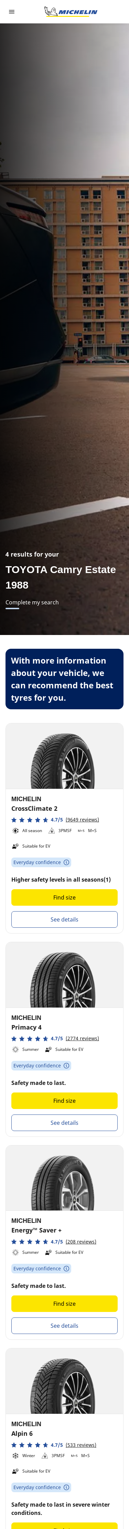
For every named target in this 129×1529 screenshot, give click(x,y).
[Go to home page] (70, 12)
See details (64, 919)
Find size (64, 897)
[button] (55, 819)
